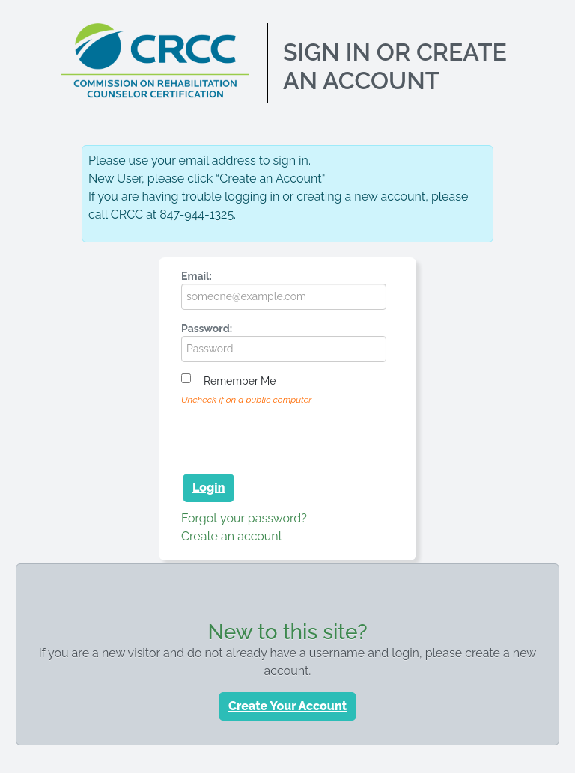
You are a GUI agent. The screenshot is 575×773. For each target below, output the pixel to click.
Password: (206, 328)
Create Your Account (287, 706)
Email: (196, 276)
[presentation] (295, 437)
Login (208, 487)
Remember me (240, 381)
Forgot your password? (244, 518)
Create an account (231, 536)
